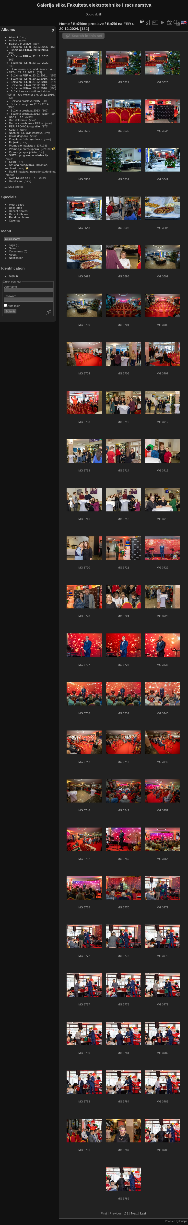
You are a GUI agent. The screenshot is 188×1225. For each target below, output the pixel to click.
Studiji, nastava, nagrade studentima (32, 171)
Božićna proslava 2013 (25, 110)
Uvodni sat (16, 181)
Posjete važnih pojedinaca (26, 139)
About (13, 254)
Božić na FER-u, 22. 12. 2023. (30, 56)
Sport (12, 161)
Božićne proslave (20, 43)
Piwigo (183, 1221)
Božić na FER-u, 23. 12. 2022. (30, 62)
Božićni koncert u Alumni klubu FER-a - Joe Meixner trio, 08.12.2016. (31, 93)
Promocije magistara (22, 145)
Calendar (15, 220)
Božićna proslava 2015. (26, 100)
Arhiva (13, 40)
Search (13, 248)
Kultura (13, 129)
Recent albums (18, 214)
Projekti (14, 142)
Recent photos (18, 210)
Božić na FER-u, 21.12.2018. (29, 81)
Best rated (15, 207)
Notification (16, 257)
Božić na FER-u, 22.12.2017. (29, 85)
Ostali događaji (18, 135)
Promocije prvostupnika (24, 148)
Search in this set (87, 36)
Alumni (13, 37)
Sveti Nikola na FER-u (23, 177)
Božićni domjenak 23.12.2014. (30, 104)
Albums (8, 29)
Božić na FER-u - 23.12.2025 (29, 46)
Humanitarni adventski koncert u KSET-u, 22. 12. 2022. (29, 70)
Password (10, 295)
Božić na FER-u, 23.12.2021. (29, 75)
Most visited (16, 204)
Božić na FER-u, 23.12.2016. (29, 88)
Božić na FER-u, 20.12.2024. (30, 49)
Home (64, 24)
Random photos (19, 217)
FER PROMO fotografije (24, 126)
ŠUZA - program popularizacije (28, 155)
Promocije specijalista (23, 152)
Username (10, 286)
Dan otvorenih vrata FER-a (26, 123)
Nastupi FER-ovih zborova (26, 132)
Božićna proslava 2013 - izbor (30, 113)
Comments (16, 251)
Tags (12, 245)
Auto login (12, 305)
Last (143, 1213)
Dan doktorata (18, 120)
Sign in (13, 275)
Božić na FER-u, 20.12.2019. (29, 78)
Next (134, 1213)
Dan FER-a (16, 116)
